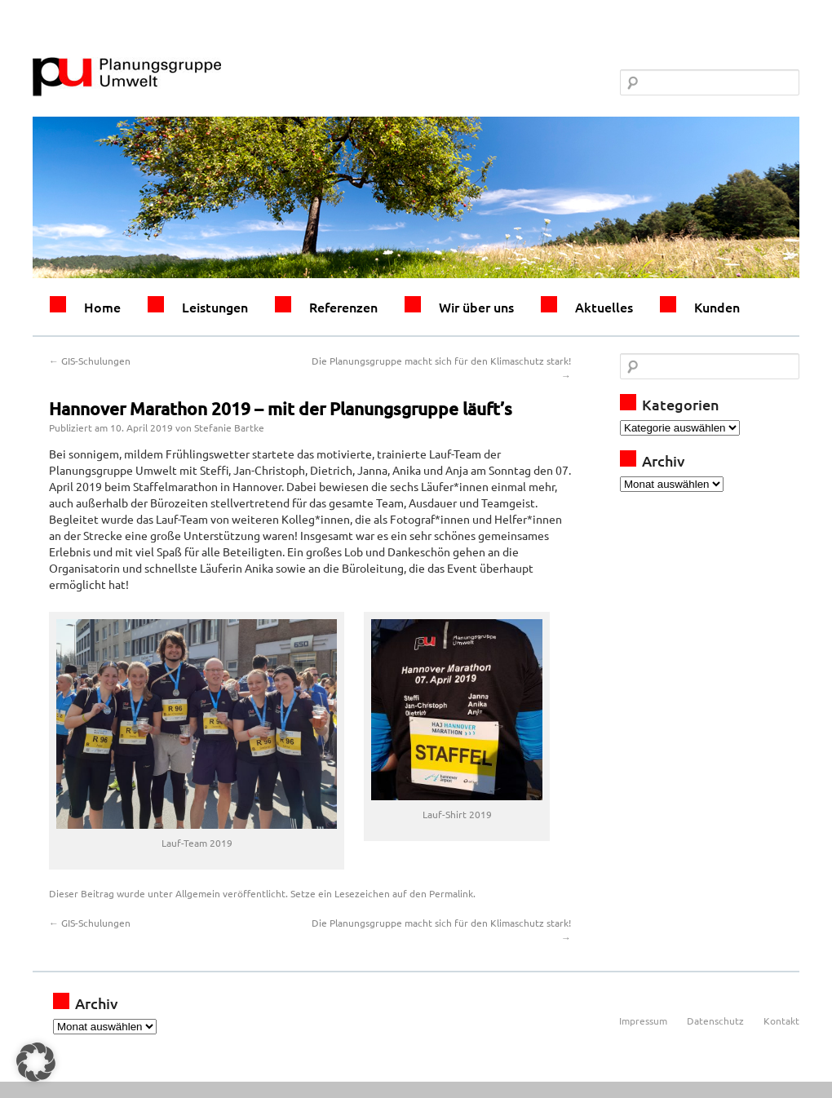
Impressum (643, 1020)
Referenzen (343, 307)
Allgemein (197, 893)
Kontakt (781, 1020)
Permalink (451, 893)
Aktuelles (604, 307)
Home (102, 307)
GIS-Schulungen (90, 360)
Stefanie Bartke (229, 427)
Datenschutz (715, 1020)
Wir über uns (476, 307)
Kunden (717, 307)
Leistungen (215, 307)
